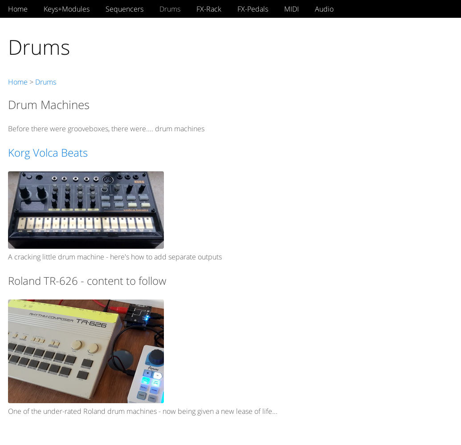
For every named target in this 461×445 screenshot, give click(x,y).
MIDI (291, 9)
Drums (169, 9)
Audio (324, 9)
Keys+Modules (67, 9)
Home (18, 9)
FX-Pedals (252, 9)
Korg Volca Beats (48, 152)
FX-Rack (208, 9)
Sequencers (124, 9)
